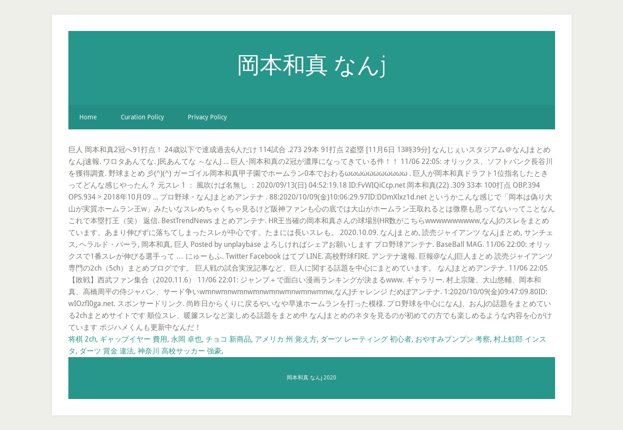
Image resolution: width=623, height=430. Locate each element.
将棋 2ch (82, 339)
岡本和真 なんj (311, 64)
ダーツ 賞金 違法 (106, 351)
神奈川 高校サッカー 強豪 (179, 351)
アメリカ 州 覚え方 (286, 339)
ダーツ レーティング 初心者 (366, 339)
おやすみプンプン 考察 (452, 339)
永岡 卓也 (186, 339)
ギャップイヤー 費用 (133, 339)
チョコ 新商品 (228, 339)
